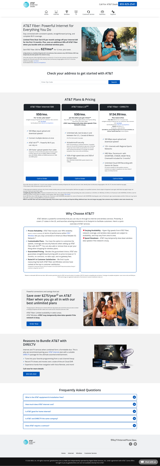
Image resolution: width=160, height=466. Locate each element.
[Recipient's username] (74, 82)
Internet (56, 12)
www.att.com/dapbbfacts (40, 62)
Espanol (113, 12)
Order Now (34, 324)
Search (114, 82)
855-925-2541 (127, 4)
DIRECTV (26, 354)
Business (102, 12)
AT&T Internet (54, 352)
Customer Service (88, 12)
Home (46, 12)
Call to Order (42, 178)
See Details (36, 61)
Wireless (67, 12)
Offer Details (67, 194)
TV (76, 12)
